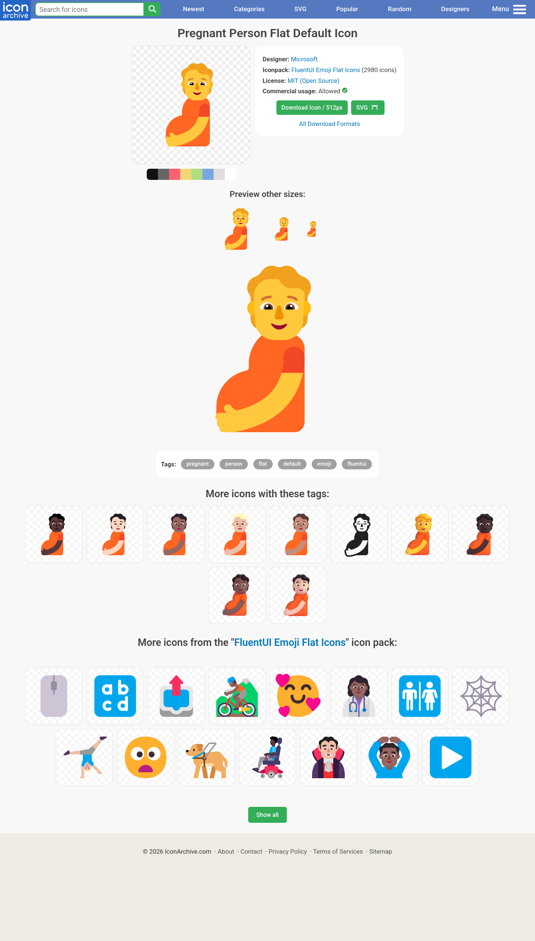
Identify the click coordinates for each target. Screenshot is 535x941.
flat (263, 463)
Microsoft (304, 59)
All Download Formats (329, 123)
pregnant (198, 463)
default (292, 463)
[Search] (151, 9)
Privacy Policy (288, 851)
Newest (193, 9)
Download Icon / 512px (312, 107)
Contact (251, 851)
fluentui (356, 463)
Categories (249, 9)
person (233, 463)
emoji (324, 463)
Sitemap (380, 851)
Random (399, 9)
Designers (455, 9)
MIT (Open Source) (314, 80)
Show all (267, 814)
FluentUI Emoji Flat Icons (325, 70)
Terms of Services (338, 851)
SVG (300, 9)
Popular (347, 9)
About (226, 851)
